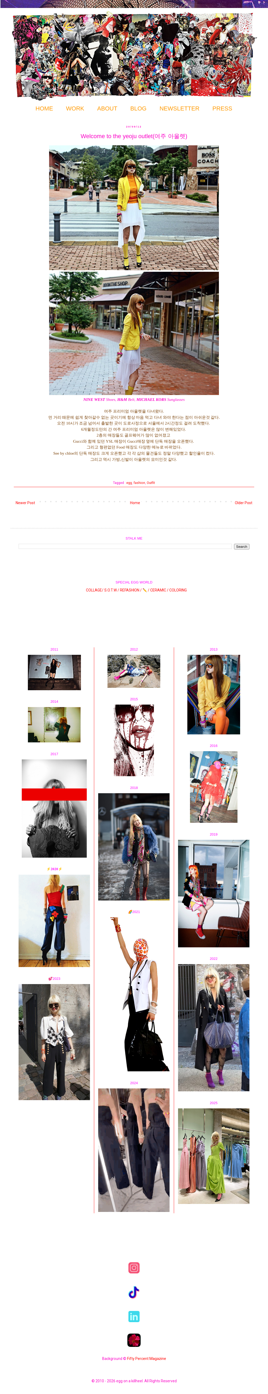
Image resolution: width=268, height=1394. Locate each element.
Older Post (243, 503)
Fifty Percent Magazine (146, 1358)
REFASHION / (131, 590)
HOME (44, 108)
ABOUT (107, 108)
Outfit (151, 483)
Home (135, 503)
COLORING (178, 590)
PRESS (222, 108)
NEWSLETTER (179, 108)
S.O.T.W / (111, 590)
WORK (75, 108)
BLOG (138, 108)
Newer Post (25, 503)
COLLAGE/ (94, 590)
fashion (139, 483)
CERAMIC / (159, 590)
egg (129, 483)
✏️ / (146, 590)
